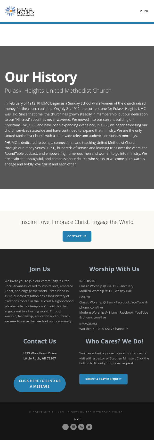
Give (77, 419)
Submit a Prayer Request (103, 379)
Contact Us (77, 236)
